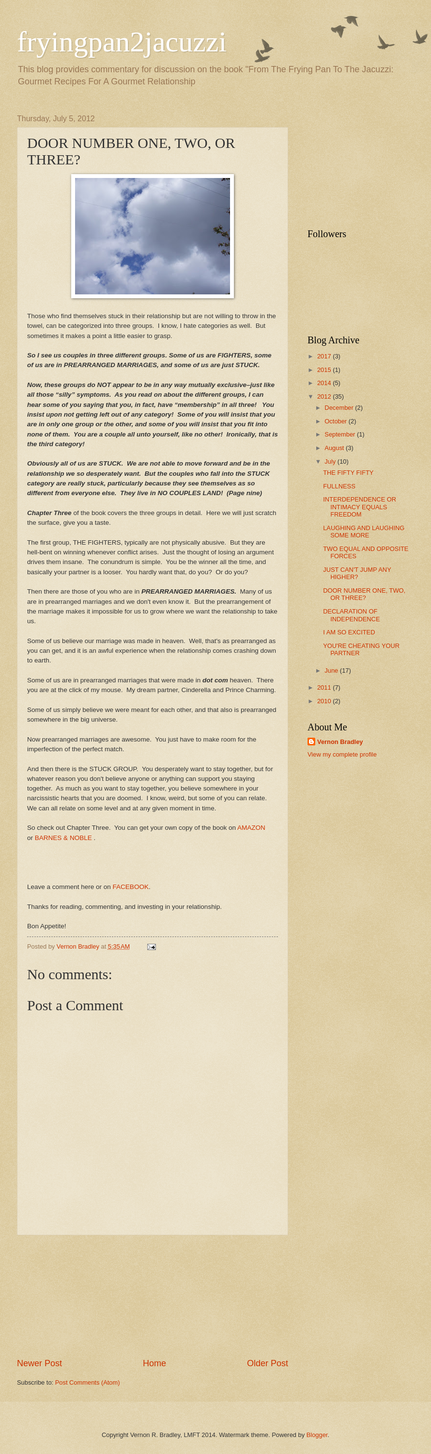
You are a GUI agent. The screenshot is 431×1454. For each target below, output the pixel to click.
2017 (325, 356)
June (332, 670)
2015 (325, 369)
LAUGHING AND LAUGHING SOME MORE (363, 531)
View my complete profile (342, 754)
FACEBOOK (131, 886)
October (336, 421)
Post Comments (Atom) (87, 1382)
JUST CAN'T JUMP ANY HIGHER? (357, 573)
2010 (325, 701)
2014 (325, 383)
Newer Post (39, 1363)
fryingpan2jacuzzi (122, 42)
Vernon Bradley (340, 741)
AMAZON (251, 827)
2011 (325, 687)
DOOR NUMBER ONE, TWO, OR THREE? (364, 594)
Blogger (317, 1434)
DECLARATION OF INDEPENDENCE (351, 615)
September (340, 434)
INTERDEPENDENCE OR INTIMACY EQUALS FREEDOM (359, 507)
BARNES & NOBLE (63, 837)
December (339, 407)
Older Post (267, 1363)
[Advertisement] (152, 1296)
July (330, 461)
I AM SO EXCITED (349, 632)
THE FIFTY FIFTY (348, 472)
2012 (325, 396)
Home (154, 1363)
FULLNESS (339, 486)
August (335, 448)
